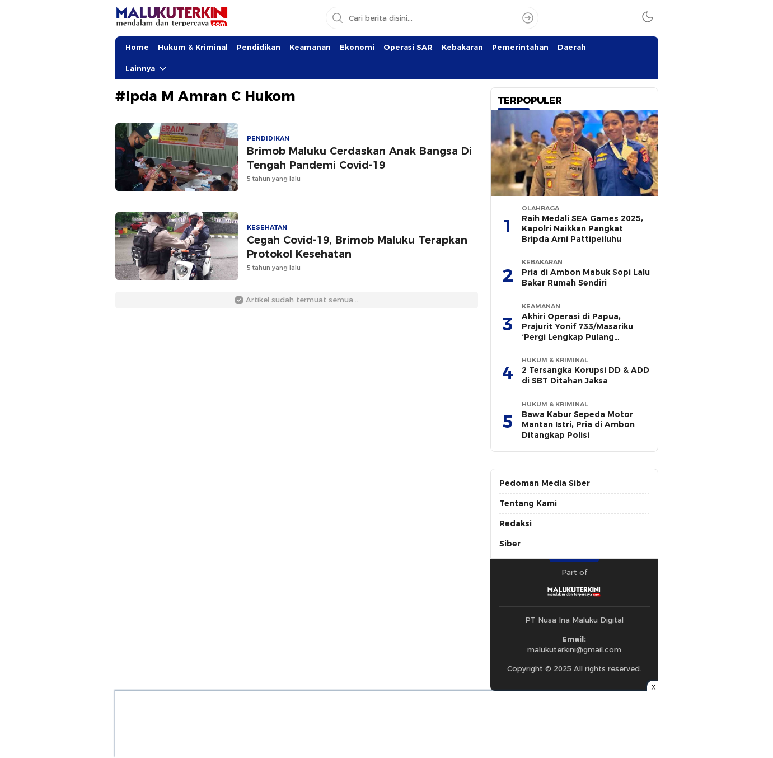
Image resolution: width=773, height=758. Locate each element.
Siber (510, 543)
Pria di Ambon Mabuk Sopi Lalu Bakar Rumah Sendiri (586, 277)
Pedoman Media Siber (544, 483)
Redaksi (515, 523)
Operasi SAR (408, 47)
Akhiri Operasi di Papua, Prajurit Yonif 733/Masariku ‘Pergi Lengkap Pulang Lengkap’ (577, 332)
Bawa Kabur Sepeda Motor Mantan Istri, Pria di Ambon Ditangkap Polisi (578, 424)
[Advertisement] (59, 168)
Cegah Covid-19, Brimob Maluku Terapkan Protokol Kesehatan (357, 246)
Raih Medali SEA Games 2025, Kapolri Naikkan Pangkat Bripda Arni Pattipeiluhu (582, 229)
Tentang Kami (528, 503)
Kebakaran (462, 47)
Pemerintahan (520, 47)
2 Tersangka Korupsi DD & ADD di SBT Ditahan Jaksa (585, 375)
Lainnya (140, 68)
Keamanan (310, 47)
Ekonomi (357, 47)
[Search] (528, 18)
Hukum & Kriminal (193, 47)
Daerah (572, 47)
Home (137, 47)
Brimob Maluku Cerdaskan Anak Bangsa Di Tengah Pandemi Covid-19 (359, 157)
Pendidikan (258, 47)
